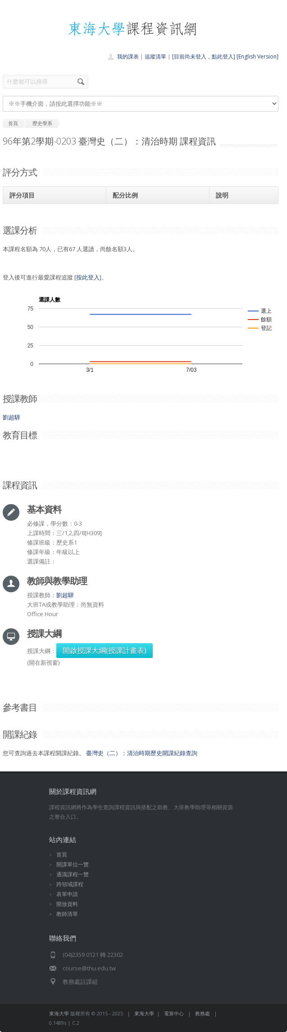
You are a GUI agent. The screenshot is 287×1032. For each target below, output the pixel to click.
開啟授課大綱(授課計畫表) (104, 650)
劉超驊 (11, 417)
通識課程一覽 (72, 874)
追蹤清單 (155, 56)
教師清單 (67, 914)
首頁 (61, 854)
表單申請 (67, 894)
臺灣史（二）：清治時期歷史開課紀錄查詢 (141, 753)
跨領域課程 (69, 884)
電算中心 (174, 1013)
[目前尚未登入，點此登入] (203, 56)
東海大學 (59, 1013)
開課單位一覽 (72, 864)
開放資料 (67, 904)
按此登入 (88, 277)
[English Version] (257, 56)
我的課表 (128, 56)
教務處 (202, 1013)
